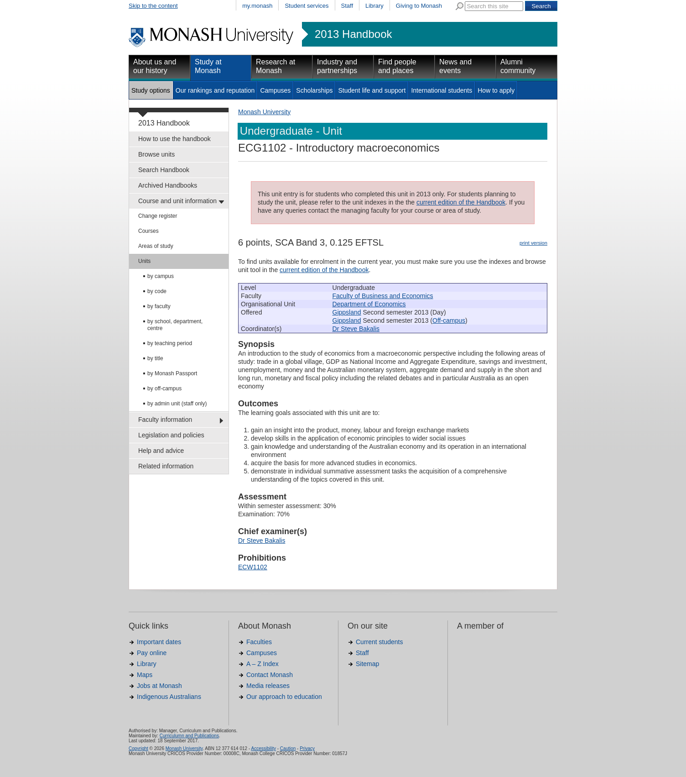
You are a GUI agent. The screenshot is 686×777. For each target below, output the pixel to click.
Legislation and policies (171, 435)
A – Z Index (262, 663)
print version (533, 243)
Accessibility (263, 748)
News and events (455, 66)
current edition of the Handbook (460, 202)
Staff (347, 5)
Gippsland (347, 312)
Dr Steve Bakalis (356, 328)
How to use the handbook (174, 138)
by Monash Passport (172, 373)
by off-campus (164, 388)
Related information (165, 466)
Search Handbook (163, 169)
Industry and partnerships (337, 66)
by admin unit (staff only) (177, 403)
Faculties (259, 642)
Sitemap (367, 663)
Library (374, 5)
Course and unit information (177, 201)
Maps (144, 674)
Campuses (275, 90)
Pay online (151, 652)
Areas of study (155, 246)
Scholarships (314, 90)
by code (156, 291)
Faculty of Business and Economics (383, 295)
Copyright (138, 748)
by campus (160, 276)
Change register (157, 216)
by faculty (159, 306)
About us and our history (154, 66)
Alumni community (517, 66)
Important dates (159, 642)
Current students (379, 642)
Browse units (156, 154)
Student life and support (371, 90)
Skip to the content (153, 5)
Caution (288, 748)
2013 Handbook (353, 34)
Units (144, 261)
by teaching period (169, 343)
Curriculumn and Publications (189, 735)
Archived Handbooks (167, 185)
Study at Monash (208, 66)
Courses (148, 231)
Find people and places (397, 66)
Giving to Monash (419, 5)
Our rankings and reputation (215, 90)
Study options (150, 90)
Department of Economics (369, 304)
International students (441, 90)
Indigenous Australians (169, 696)
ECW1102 (252, 567)
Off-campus (448, 320)
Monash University (264, 112)
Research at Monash (275, 66)
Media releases (268, 685)
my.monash (257, 5)
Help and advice (161, 450)
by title (155, 358)
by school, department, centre (175, 324)
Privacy (307, 748)
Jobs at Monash (159, 685)
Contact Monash (269, 674)
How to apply (496, 90)
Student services (306, 5)
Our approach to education (284, 696)
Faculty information (165, 419)
